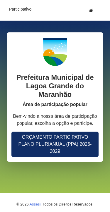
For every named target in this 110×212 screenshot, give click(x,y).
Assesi (35, 204)
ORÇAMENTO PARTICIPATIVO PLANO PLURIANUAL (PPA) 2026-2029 (55, 144)
